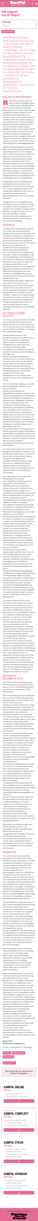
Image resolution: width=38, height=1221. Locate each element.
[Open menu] (2, 3)
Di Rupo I (7, 1053)
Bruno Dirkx (7, 22)
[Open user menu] (36, 3)
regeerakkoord (18, 1053)
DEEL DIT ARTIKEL (8, 31)
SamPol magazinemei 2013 (7, 25)
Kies (19, 1101)
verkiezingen (8, 1057)
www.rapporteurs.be (26, 143)
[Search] (32, 3)
